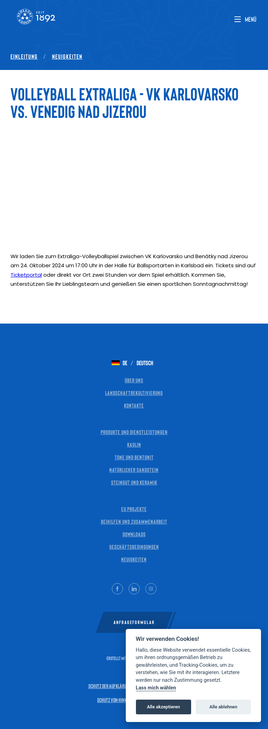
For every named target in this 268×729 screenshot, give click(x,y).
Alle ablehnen (223, 706)
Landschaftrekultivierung (134, 392)
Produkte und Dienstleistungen (134, 432)
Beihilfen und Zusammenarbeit (134, 521)
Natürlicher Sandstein (134, 469)
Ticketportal (26, 274)
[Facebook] (117, 588)
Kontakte (134, 405)
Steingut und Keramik (134, 482)
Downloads (134, 534)
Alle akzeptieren (163, 706)
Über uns (134, 380)
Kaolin (134, 444)
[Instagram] (151, 588)
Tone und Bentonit (134, 457)
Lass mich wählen (156, 688)
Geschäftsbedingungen (134, 546)
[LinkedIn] (134, 588)
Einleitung (24, 56)
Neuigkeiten (67, 56)
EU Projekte (134, 508)
